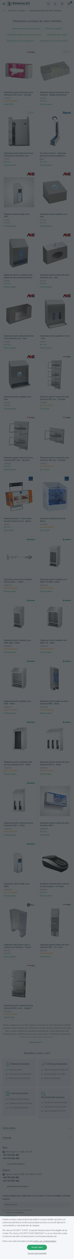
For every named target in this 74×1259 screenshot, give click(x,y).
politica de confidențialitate (44, 1241)
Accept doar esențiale (37, 1253)
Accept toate (37, 1247)
